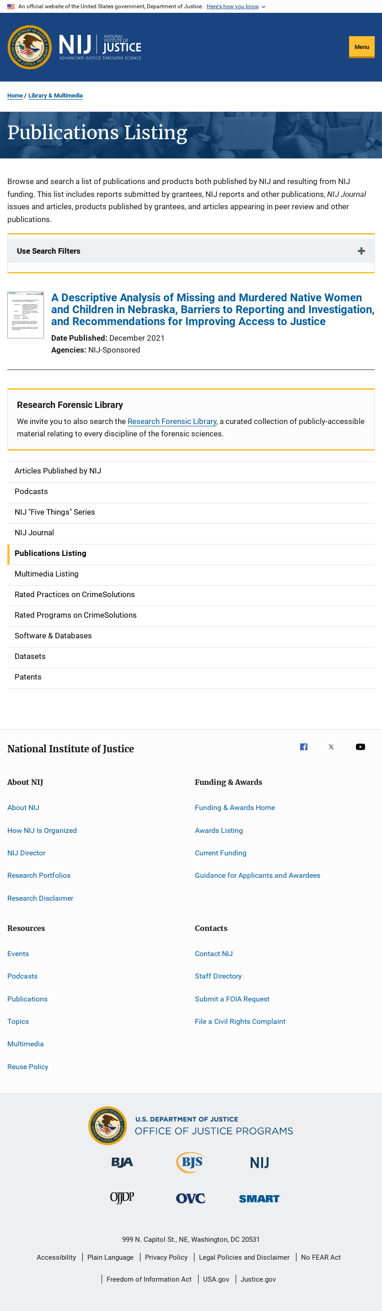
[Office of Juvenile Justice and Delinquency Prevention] (122, 1206)
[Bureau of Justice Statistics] (191, 1175)
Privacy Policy (166, 1257)
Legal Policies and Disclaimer (244, 1257)
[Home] (100, 47)
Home (15, 95)
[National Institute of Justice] (260, 1170)
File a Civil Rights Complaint (240, 1021)
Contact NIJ (214, 953)
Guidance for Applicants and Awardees (257, 875)
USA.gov (216, 1279)
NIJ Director (26, 853)
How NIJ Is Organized (42, 830)
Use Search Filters (49, 251)
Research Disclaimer (40, 897)
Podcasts (22, 976)
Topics (18, 1021)
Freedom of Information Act (149, 1279)
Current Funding (221, 853)
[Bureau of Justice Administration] (122, 1169)
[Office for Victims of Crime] (190, 1205)
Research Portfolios (38, 875)
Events (18, 953)
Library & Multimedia (55, 95)
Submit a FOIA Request (232, 998)
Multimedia (25, 1043)
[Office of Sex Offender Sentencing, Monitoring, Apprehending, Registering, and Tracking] (259, 1204)
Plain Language (110, 1257)
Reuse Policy (27, 1066)
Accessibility (56, 1257)
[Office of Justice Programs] (29, 47)
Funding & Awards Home (235, 807)
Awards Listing (219, 830)
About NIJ (23, 807)
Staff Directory (218, 976)
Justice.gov (258, 1279)
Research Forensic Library (172, 421)
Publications (27, 998)
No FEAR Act (321, 1257)
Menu (362, 47)
